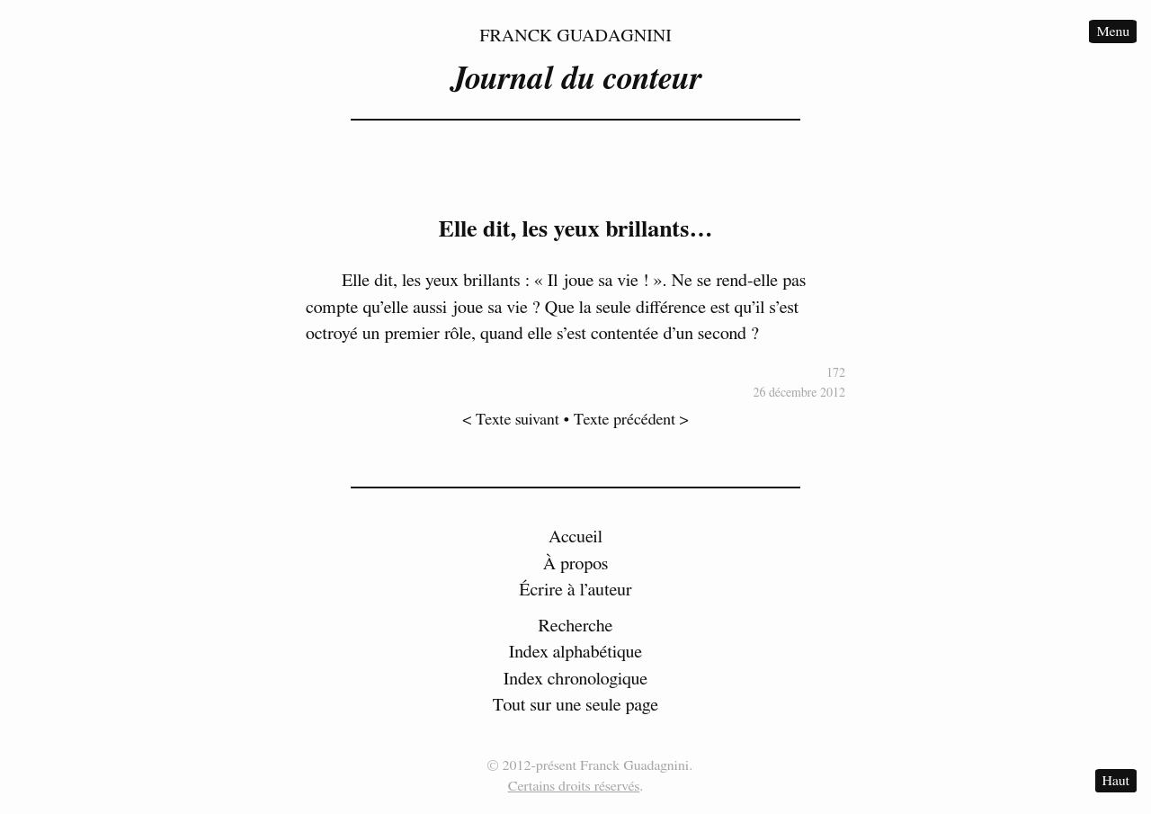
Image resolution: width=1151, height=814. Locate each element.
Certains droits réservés (574, 786)
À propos (576, 564)
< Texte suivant (510, 420)
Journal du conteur (575, 79)
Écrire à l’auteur (575, 590)
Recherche (576, 626)
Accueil (575, 537)
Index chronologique (575, 679)
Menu (1112, 31)
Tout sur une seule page (575, 705)
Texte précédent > (631, 420)
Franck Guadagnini (575, 36)
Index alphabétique (576, 652)
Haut (1115, 781)
